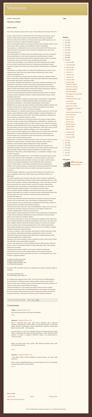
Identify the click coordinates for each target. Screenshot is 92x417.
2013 (66, 150)
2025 (66, 42)
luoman (51, 409)
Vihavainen (16, 8)
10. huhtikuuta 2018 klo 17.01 (24, 354)
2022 (66, 50)
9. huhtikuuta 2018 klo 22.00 (24, 320)
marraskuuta (69, 64)
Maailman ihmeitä (70, 124)
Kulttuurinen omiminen (72, 86)
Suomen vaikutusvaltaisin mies (73, 112)
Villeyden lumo (70, 96)
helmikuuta (69, 134)
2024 (66, 45)
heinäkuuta (69, 74)
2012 (66, 152)
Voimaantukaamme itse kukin (73, 98)
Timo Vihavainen (77, 162)
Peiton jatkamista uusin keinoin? (74, 94)
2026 (66, 40)
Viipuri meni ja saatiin (71, 106)
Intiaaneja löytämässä (71, 84)
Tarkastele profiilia (76, 164)
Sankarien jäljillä (70, 126)
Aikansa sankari (70, 122)
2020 (66, 55)
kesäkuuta (68, 77)
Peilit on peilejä (70, 117)
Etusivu (32, 396)
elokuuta (68, 72)
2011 (66, 155)
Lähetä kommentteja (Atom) (17, 399)
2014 (66, 147)
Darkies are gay (70, 119)
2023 (66, 47)
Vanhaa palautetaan (70, 114)
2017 (66, 140)
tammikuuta (69, 137)
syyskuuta (68, 69)
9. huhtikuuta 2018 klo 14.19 (23, 310)
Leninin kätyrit (69, 101)
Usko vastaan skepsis (71, 103)
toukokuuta (69, 79)
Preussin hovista (70, 129)
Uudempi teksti (11, 396)
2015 (66, 145)
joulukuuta (69, 62)
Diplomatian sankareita (71, 89)
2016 (66, 142)
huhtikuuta (69, 82)
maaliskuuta (69, 132)
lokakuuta (68, 67)
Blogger (64, 409)
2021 (66, 52)
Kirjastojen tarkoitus (71, 91)
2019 (66, 57)
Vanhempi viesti (53, 396)
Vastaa (13, 315)
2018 (66, 60)
